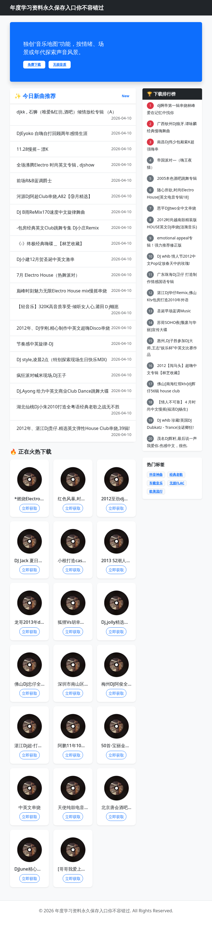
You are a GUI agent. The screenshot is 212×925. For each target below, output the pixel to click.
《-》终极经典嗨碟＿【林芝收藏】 (74, 243)
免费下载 (34, 64)
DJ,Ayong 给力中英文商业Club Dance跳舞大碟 (74, 391)
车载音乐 (156, 483)
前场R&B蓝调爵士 (74, 180)
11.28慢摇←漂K (74, 149)
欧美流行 (156, 491)
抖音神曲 (156, 474)
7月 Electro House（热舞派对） (74, 275)
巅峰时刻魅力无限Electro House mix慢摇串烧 (74, 290)
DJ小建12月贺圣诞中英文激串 (74, 259)
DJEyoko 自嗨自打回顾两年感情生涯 (74, 133)
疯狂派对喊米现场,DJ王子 (74, 375)
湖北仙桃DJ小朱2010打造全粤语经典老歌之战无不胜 (74, 410)
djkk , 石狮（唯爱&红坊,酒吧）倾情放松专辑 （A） (74, 115)
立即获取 (29, 508)
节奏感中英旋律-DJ (74, 343)
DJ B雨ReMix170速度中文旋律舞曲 (74, 212)
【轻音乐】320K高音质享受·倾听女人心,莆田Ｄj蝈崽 (74, 309)
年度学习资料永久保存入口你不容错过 (57, 7)
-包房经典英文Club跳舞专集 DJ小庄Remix (74, 227)
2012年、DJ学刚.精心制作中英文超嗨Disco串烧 (74, 328)
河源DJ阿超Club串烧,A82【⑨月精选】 (74, 196)
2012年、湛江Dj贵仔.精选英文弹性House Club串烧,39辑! (74, 431)
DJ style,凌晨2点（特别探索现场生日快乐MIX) (74, 359)
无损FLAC (176, 483)
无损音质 (59, 64)
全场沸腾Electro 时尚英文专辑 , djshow (74, 165)
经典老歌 (176, 474)
